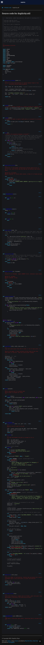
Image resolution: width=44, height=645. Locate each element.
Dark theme (36, 641)
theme (16, 641)
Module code (7, 7)
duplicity (23, 2)
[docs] (40, 79)
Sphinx (9, 641)
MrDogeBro (11, 642)
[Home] (2, 7)
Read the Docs (29, 641)
